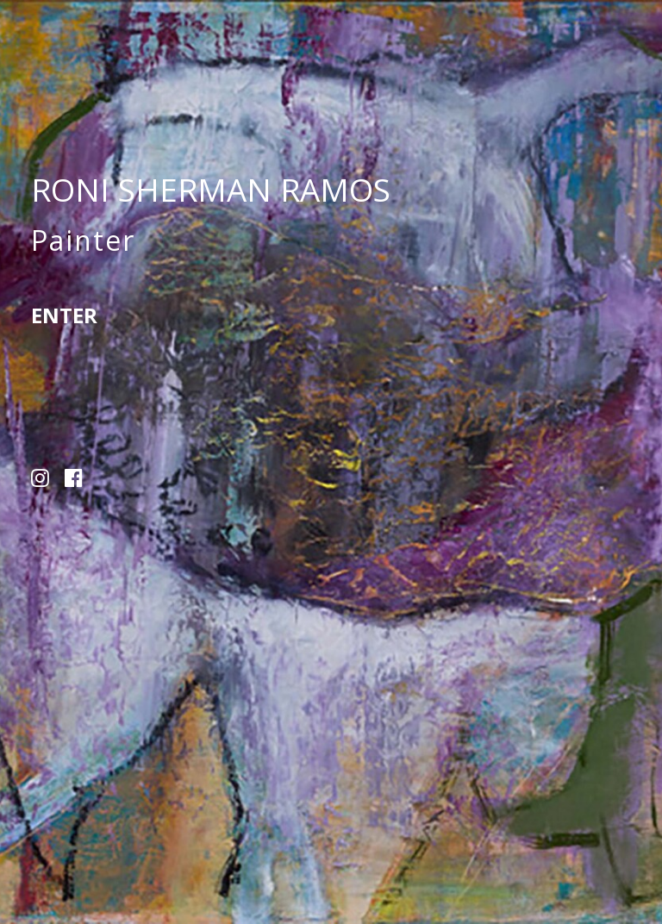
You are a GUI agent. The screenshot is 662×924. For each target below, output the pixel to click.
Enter (64, 315)
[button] (40, 481)
